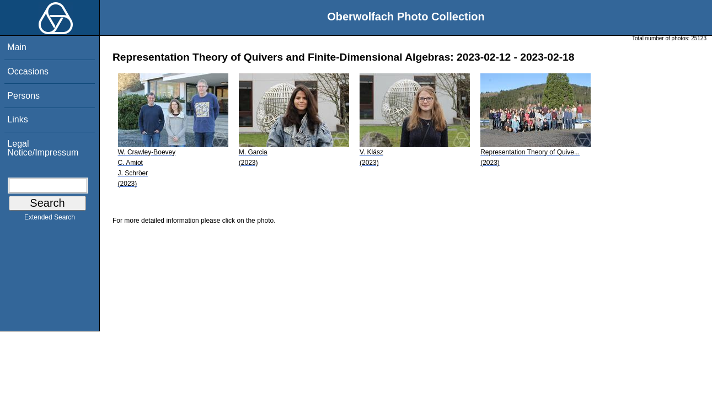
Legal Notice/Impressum (42, 148)
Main (16, 47)
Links (17, 119)
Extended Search (49, 219)
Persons (23, 95)
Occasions (28, 71)
